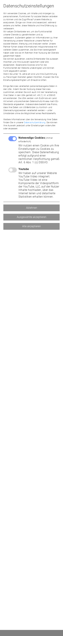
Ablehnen (31, 207)
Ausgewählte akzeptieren (31, 217)
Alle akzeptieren (31, 226)
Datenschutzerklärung (34, 122)
